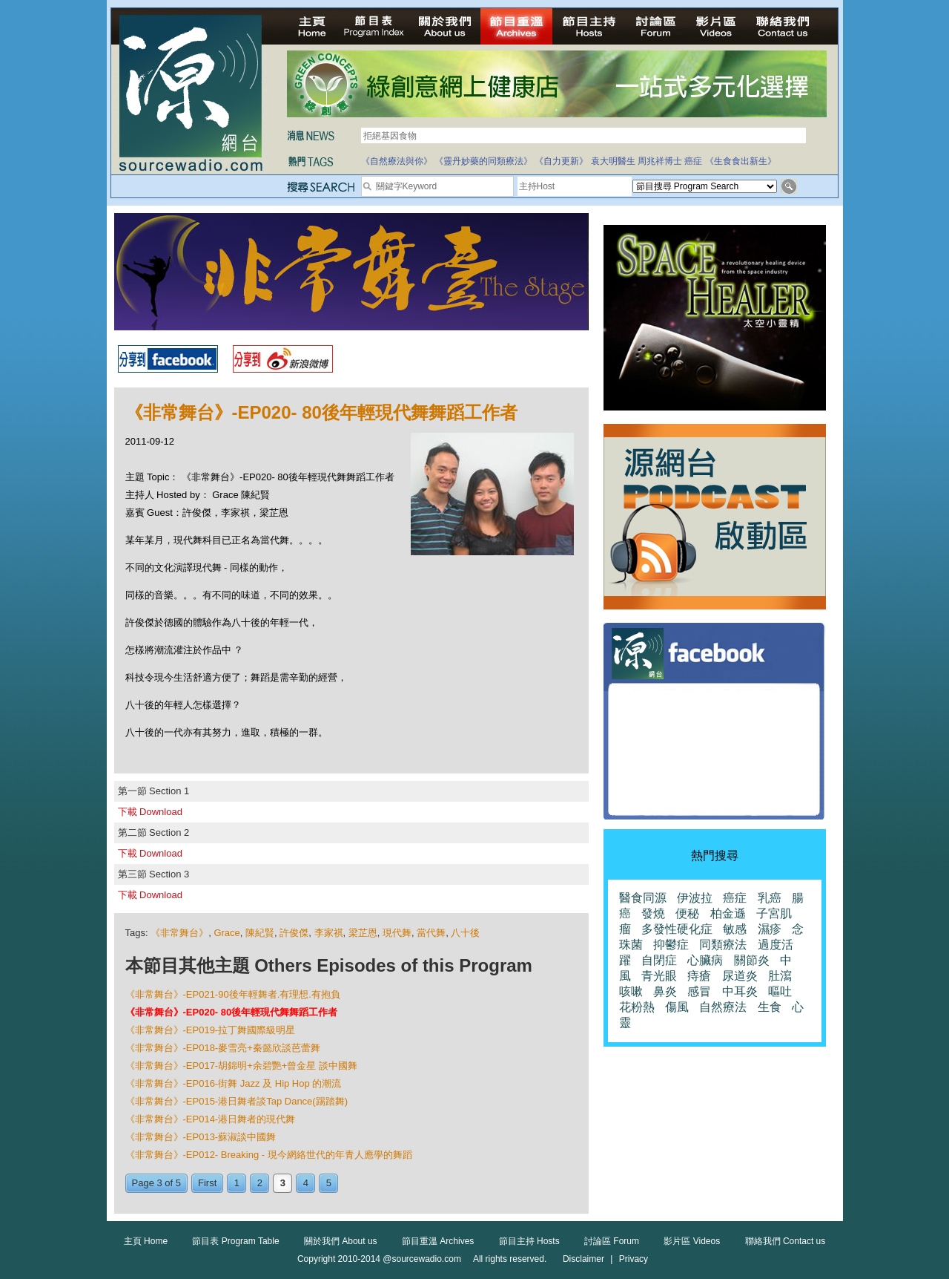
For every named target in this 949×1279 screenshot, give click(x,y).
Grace (226, 932)
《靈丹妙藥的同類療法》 (483, 161)
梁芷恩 (362, 932)
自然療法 (723, 1007)
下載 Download (150, 811)
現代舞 (397, 932)
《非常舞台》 (179, 932)
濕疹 (769, 929)
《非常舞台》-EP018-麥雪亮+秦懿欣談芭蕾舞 (222, 1047)
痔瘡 (699, 975)
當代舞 (431, 932)
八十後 (465, 932)
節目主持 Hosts (529, 1241)
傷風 (677, 1007)
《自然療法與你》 (396, 161)
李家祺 (328, 932)
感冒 (699, 991)
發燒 (653, 913)
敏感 (735, 929)
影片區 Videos (692, 1241)
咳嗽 (631, 991)
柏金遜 (728, 913)
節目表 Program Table (235, 1241)
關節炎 (752, 960)
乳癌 (769, 898)
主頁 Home (146, 1241)
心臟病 (705, 960)
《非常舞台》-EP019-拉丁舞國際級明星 (210, 1030)
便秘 (687, 913)
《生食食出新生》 (740, 161)
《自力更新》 (561, 161)
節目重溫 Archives (438, 1241)
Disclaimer (583, 1259)
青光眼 (659, 975)
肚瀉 (780, 975)
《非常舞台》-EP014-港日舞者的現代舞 (210, 1119)
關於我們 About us (340, 1241)
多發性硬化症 (676, 929)
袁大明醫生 (613, 161)
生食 (769, 1007)
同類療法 (723, 944)
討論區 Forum (611, 1241)
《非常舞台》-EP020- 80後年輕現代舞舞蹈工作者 (231, 1012)
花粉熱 (637, 1007)
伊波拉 (694, 898)
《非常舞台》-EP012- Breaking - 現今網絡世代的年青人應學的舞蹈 (268, 1154)
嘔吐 (780, 991)
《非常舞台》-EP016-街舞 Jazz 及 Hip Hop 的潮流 (233, 1083)
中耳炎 (740, 991)
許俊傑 (294, 932)
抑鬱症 (671, 944)
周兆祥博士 (660, 161)
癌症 (693, 161)
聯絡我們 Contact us (785, 1241)
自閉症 (659, 960)
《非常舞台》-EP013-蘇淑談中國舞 (201, 1136)
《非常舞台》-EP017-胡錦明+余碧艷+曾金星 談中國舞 (241, 1065)
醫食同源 (643, 898)
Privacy (633, 1259)
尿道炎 (740, 975)
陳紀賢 (259, 932)
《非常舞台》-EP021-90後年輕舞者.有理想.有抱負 (232, 994)
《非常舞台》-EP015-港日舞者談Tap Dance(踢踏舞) (236, 1101)
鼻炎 (665, 991)
